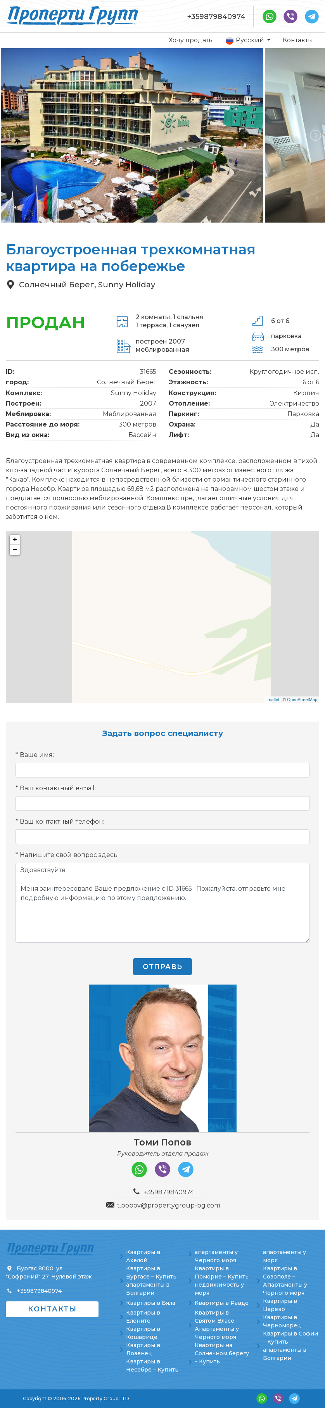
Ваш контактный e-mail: (58, 788)
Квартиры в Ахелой (143, 1256)
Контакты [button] (52, 1309)
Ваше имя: (37, 754)
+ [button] (15, 539)
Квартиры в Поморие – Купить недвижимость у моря (222, 1280)
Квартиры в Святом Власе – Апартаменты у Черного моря (217, 1325)
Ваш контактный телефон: (62, 821)
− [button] (15, 550)
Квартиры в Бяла (150, 1302)
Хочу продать (191, 40)
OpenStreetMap (302, 699)
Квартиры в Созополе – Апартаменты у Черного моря (285, 1280)
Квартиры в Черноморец (282, 1321)
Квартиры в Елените (143, 1316)
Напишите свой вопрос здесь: (69, 855)
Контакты (298, 40)
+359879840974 (216, 16)
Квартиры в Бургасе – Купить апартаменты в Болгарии (151, 1280)
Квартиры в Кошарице (143, 1333)
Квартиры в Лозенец (143, 1349)
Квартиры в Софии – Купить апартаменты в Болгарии (290, 1345)
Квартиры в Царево (280, 1305)
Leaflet (272, 699)
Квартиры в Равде (222, 1302)
